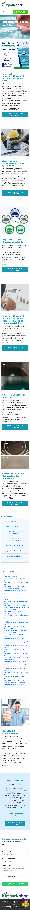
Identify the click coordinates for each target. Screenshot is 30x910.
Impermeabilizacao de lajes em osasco (16, 605)
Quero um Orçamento (15, 884)
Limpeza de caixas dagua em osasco (15, 688)
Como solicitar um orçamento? (14, 545)
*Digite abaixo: (8, 876)
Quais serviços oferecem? (12, 526)
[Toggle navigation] (3, 11)
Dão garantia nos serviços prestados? (15, 532)
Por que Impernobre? (11, 521)
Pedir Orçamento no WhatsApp (15, 114)
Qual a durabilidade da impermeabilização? (15, 539)
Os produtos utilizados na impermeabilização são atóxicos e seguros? (15, 558)
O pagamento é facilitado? (12, 551)
